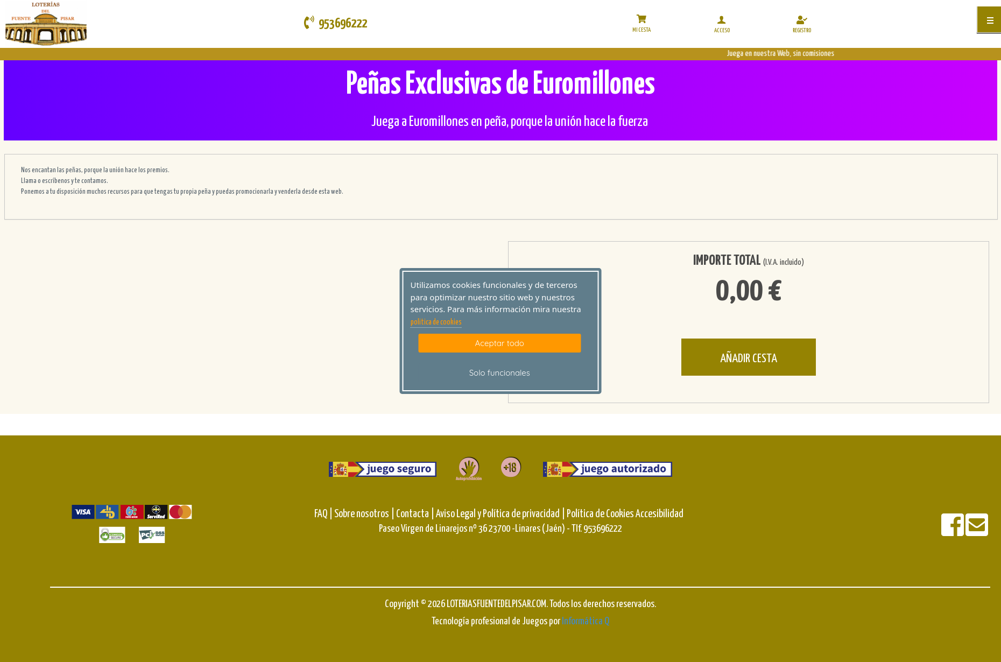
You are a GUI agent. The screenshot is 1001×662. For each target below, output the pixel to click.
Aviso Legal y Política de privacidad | (501, 514)
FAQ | (324, 514)
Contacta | (415, 514)
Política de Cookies (600, 514)
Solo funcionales (499, 373)
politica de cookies (436, 322)
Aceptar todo (499, 343)
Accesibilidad (659, 514)
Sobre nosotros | (364, 514)
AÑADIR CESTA (748, 359)
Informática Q (585, 621)
